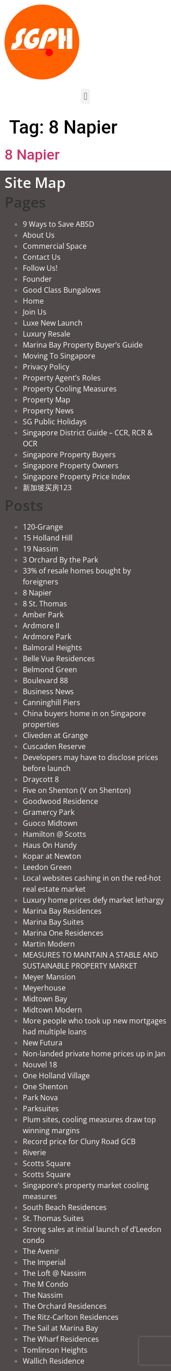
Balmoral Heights (52, 648)
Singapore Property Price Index (76, 476)
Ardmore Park (47, 637)
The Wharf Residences (61, 1339)
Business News (48, 691)
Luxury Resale (46, 334)
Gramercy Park (48, 812)
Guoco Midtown (50, 823)
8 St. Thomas (45, 604)
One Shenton (45, 1087)
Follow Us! (40, 268)
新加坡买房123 (47, 487)
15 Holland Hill (48, 538)
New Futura (42, 1043)
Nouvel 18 (40, 1065)
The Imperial (44, 1262)
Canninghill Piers (51, 702)
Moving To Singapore (59, 356)
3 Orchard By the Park (60, 560)
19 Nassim (40, 549)
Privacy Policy (46, 367)
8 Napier (32, 154)
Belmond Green (50, 669)
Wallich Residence (53, 1361)
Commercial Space (55, 246)
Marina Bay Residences (62, 911)
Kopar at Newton (52, 856)
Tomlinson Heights (55, 1350)
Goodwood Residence (60, 801)
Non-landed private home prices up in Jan (94, 1054)
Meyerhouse (44, 988)
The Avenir (41, 1251)
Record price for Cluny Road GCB (79, 1141)
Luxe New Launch (53, 323)
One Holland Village (56, 1076)
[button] (85, 96)
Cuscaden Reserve (54, 746)
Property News (48, 411)
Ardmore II (41, 626)
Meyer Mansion (49, 977)
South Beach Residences (65, 1207)
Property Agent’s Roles (62, 378)
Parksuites (41, 1108)
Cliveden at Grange (55, 735)
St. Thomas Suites (53, 1218)
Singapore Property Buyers (69, 455)
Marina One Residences (63, 933)
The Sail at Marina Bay (60, 1328)
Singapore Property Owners (71, 466)
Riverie (34, 1152)
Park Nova (40, 1098)
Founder (37, 279)
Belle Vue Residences (59, 658)
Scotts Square (47, 1163)
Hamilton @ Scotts (54, 834)
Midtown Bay (45, 999)
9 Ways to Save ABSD (58, 224)
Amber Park (43, 615)
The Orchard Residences (65, 1306)
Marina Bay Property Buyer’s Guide (83, 345)
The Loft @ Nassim (54, 1273)
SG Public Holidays (55, 422)
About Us (39, 235)
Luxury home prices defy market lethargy (93, 900)
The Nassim (43, 1295)
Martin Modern (49, 944)
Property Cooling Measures (70, 389)
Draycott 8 (41, 779)
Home (33, 301)
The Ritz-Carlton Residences (71, 1317)
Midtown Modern (52, 1010)
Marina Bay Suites (53, 922)
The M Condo (45, 1284)
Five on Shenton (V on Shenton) (77, 790)
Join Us (35, 312)
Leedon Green (47, 867)
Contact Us (42, 257)
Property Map (46, 400)
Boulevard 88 (45, 680)
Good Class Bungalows (62, 290)
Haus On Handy (50, 845)
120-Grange (43, 527)
